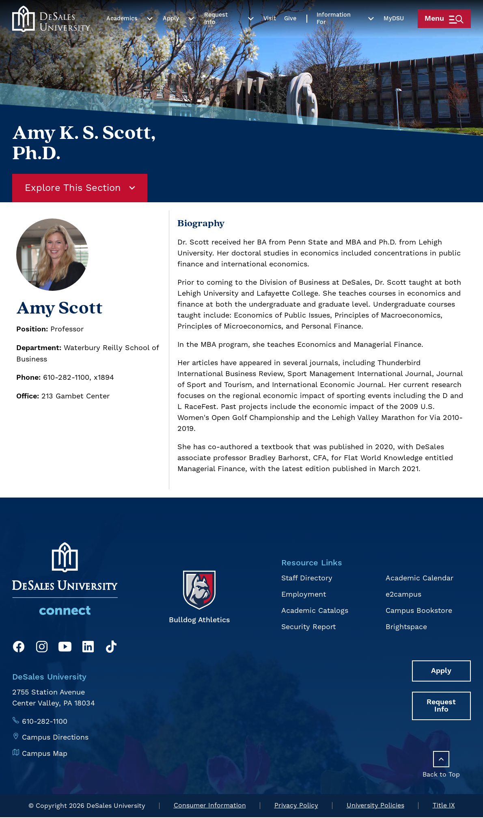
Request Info (215, 37)
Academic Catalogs (314, 610)
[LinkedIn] (88, 649)
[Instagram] (41, 649)
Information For (332, 37)
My (391, 37)
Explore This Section (81, 188)
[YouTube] (64, 649)
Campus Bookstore (418, 610)
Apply (170, 37)
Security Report (308, 626)
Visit (267, 37)
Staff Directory (306, 578)
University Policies (375, 806)
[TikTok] (111, 649)
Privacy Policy (296, 806)
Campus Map (44, 753)
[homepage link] (51, 37)
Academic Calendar (419, 578)
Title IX (444, 806)
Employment (303, 594)
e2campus (403, 594)
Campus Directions (55, 737)
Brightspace (406, 626)
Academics (121, 37)
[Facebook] (18, 649)
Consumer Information (210, 806)
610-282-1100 (45, 721)
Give (288, 37)
